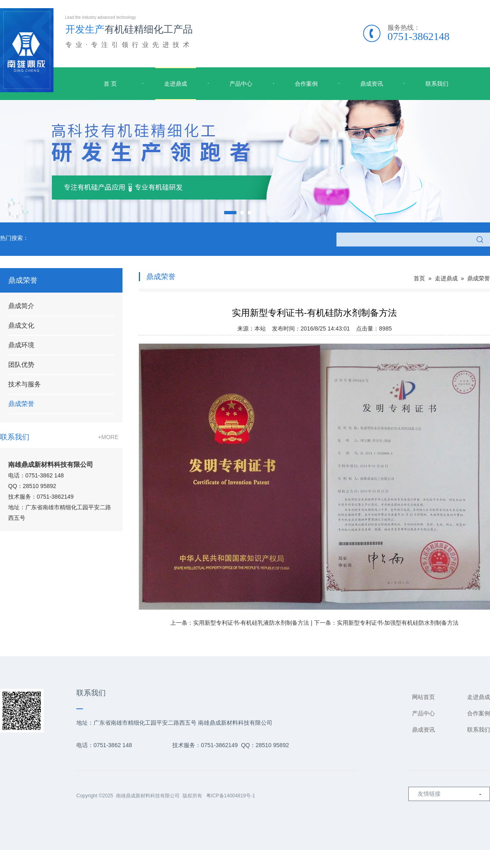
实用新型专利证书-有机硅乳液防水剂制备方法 (251, 622)
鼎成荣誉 (21, 403)
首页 (419, 278)
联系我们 (436, 83)
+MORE (108, 437)
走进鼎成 (175, 83)
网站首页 (423, 697)
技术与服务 (24, 384)
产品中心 (240, 83)
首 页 (110, 83)
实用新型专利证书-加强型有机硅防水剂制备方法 (398, 622)
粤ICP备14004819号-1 (230, 796)
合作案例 (306, 83)
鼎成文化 (21, 325)
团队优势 (21, 364)
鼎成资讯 (371, 83)
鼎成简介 (21, 305)
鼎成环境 (21, 345)
